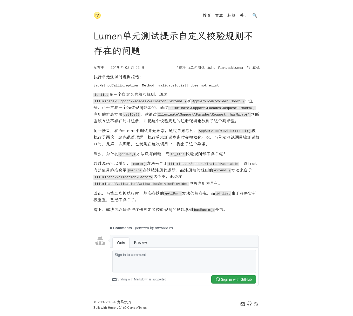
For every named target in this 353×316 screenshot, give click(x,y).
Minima (142, 308)
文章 (219, 15)
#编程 (181, 67)
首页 (206, 15)
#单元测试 (196, 67)
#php (211, 67)
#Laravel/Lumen (231, 67)
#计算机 (253, 67)
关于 (244, 15)
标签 (231, 15)
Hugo (112, 308)
